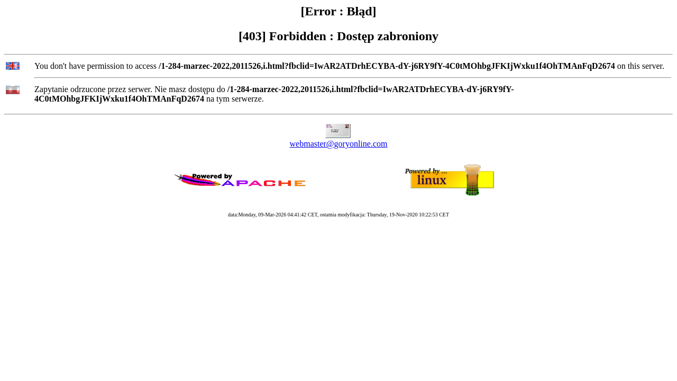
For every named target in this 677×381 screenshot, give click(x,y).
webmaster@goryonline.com (339, 143)
